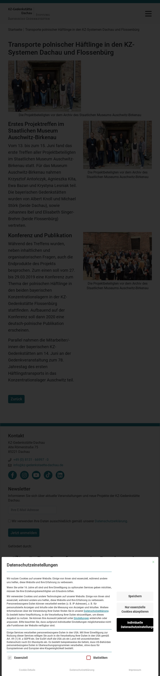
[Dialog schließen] (153, 562)
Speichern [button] (135, 596)
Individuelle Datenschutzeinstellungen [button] (137, 625)
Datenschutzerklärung (96, 611)
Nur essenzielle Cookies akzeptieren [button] (135, 609)
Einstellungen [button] (81, 618)
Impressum (135, 670)
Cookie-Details (27, 670)
